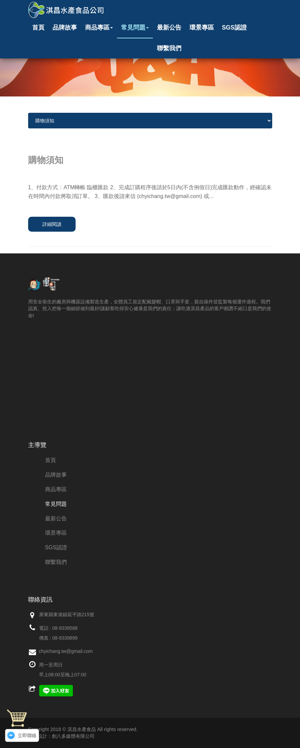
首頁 (38, 27)
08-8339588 (65, 628)
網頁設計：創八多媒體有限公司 (61, 736)
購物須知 (45, 160)
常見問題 (135, 27)
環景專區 (201, 27)
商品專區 (99, 27)
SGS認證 (234, 27)
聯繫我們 (169, 48)
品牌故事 (65, 27)
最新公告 (169, 27)
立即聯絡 (27, 735)
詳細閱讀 (51, 224)
